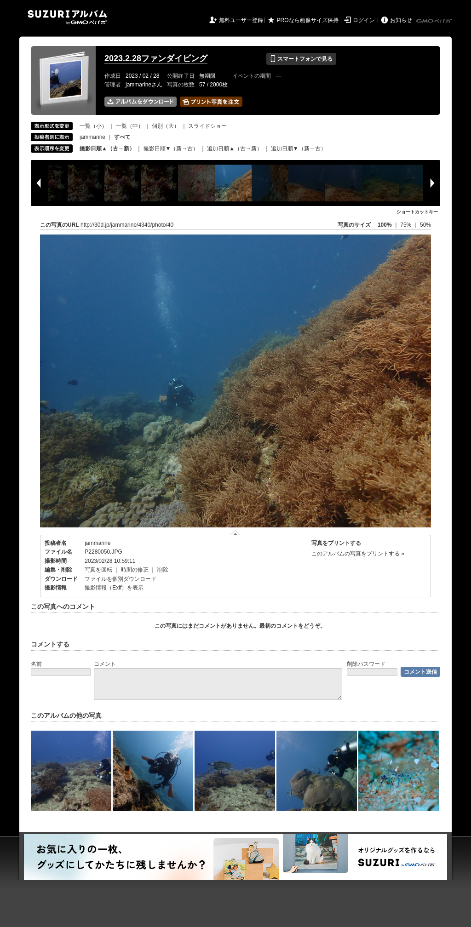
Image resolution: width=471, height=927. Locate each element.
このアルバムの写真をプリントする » (357, 553)
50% (425, 225)
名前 (36, 664)
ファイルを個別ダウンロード (120, 579)
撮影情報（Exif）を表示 (114, 587)
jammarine (92, 137)
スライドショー (207, 126)
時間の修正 (135, 569)
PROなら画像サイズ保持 (308, 20)
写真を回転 (98, 569)
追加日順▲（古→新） (234, 148)
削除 (162, 569)
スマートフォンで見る (301, 59)
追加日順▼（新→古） (298, 148)
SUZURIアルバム (67, 17)
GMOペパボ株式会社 (434, 21)
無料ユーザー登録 (241, 20)
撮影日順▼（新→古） (171, 148)
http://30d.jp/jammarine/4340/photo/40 (126, 225)
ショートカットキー (417, 211)
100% (384, 225)
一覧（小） (93, 126)
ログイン (364, 20)
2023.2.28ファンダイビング (155, 58)
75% (406, 225)
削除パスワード (366, 664)
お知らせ (401, 20)
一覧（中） (130, 126)
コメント (105, 664)
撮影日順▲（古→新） (107, 148)
